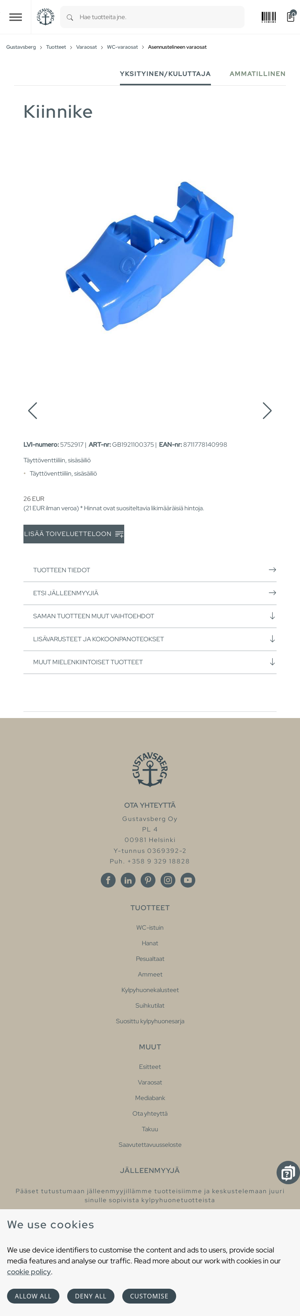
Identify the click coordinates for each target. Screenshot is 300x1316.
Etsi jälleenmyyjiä (155, 593)
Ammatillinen (258, 74)
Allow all (33, 1296)
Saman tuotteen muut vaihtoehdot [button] (155, 616)
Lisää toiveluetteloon (73, 534)
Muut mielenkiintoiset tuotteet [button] (155, 662)
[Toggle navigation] (15, 17)
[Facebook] (108, 880)
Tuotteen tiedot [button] (155, 570)
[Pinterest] (148, 880)
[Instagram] (168, 880)
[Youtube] (187, 880)
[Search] (70, 17)
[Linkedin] (128, 880)
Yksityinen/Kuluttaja (165, 74)
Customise (149, 1296)
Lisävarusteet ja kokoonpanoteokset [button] (155, 639)
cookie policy (29, 1271)
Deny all (91, 1296)
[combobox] (162, 17)
